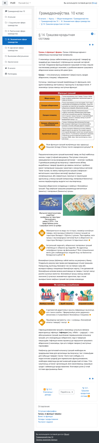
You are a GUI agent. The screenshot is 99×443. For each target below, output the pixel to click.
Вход (94, 3)
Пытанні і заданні (45, 422)
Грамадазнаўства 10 (49, 21)
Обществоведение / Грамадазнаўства (73, 19)
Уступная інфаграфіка (47, 411)
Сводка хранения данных (46, 440)
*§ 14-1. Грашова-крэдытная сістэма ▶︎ (85, 392)
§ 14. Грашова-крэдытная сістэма (55, 24)
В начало (42, 19)
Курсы (51, 19)
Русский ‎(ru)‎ (24, 3)
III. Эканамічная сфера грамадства (75, 21)
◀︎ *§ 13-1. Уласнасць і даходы (48, 392)
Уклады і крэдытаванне (48, 419)
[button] (93, 34)
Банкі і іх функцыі (45, 416)
